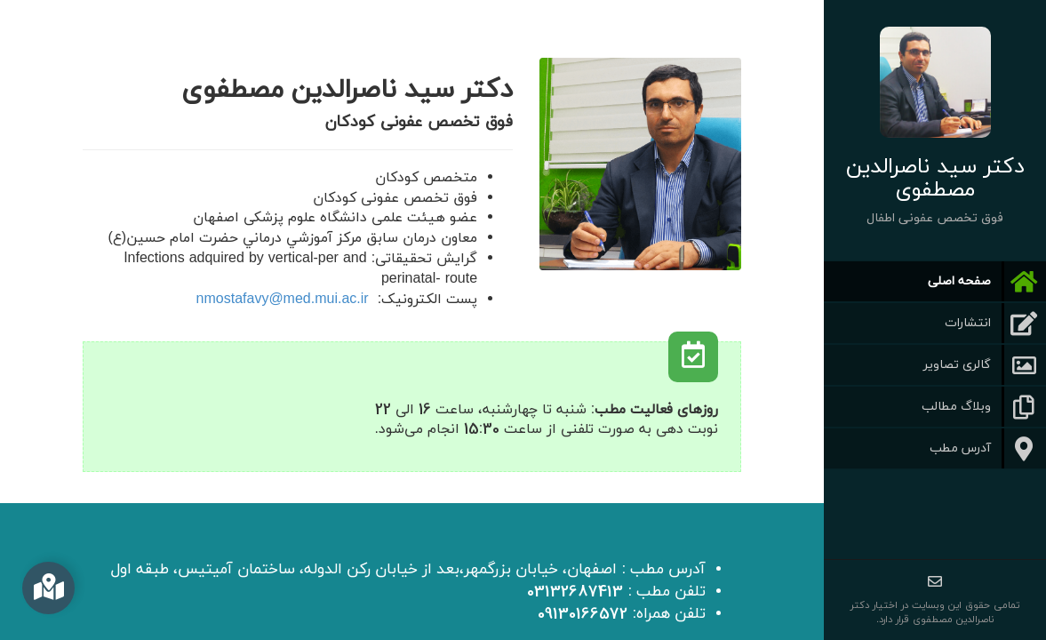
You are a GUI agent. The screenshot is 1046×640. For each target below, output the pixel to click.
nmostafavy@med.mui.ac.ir (282, 299)
